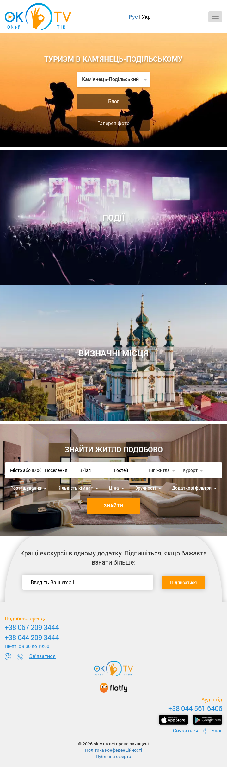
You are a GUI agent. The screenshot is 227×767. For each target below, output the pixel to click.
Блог (113, 101)
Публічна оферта (113, 756)
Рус (133, 16)
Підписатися (183, 583)
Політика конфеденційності (113, 750)
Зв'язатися (42, 656)
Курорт (193, 470)
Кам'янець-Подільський (114, 79)
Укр (146, 16)
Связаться (185, 730)
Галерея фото (113, 123)
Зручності (148, 488)
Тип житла (161, 470)
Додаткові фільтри (194, 488)
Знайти (113, 506)
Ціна (116, 488)
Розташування (28, 488)
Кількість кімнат (78, 488)
